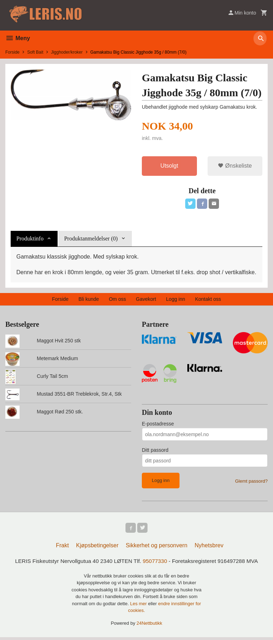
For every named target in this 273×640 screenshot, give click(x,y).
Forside (12, 52)
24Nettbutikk (149, 626)
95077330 (155, 564)
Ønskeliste (235, 166)
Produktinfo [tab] (29, 240)
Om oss (117, 300)
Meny (17, 38)
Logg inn (175, 300)
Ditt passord (155, 451)
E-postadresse (158, 425)
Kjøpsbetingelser (97, 548)
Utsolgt (169, 166)
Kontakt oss (208, 300)
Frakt (62, 548)
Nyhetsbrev (209, 548)
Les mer (139, 606)
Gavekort (146, 300)
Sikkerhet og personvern (156, 548)
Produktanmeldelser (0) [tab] (91, 240)
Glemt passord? (251, 482)
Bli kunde (89, 300)
